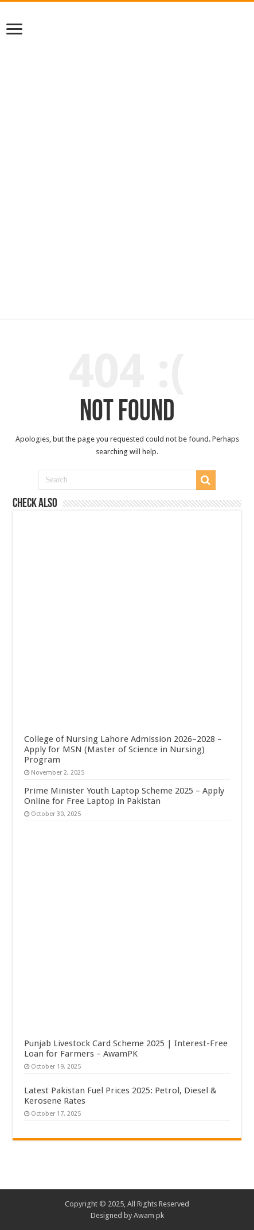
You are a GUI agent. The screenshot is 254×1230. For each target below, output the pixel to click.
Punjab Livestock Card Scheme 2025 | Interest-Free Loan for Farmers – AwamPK (126, 1048)
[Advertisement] (127, 174)
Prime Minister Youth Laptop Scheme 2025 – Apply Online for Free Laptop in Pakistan (124, 796)
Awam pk (149, 1215)
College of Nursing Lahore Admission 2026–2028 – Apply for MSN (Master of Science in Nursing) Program (123, 749)
